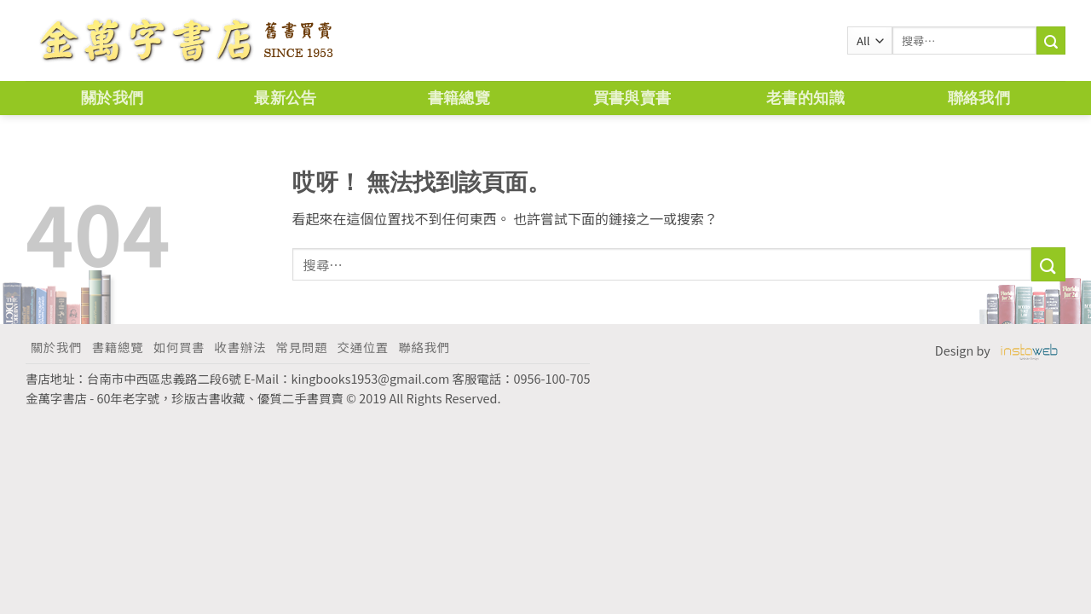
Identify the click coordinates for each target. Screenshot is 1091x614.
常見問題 (301, 347)
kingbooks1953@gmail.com (371, 378)
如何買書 (179, 347)
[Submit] (1048, 264)
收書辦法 (240, 347)
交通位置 (363, 347)
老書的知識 (805, 98)
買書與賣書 (632, 98)
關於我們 (112, 98)
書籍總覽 (459, 98)
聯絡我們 (979, 98)
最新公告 (285, 98)
